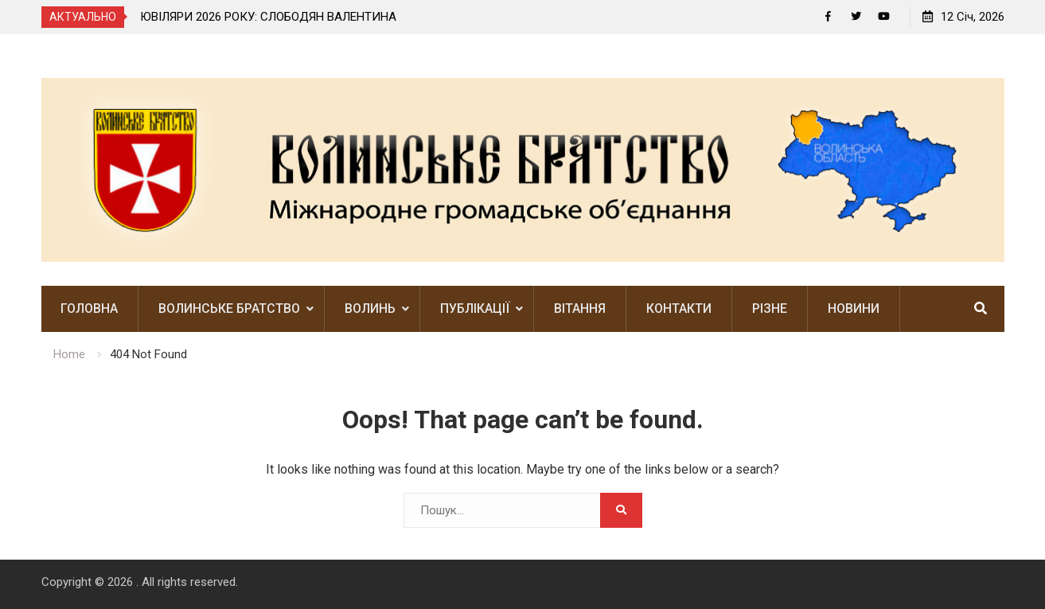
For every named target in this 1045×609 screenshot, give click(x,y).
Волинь (370, 308)
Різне (769, 308)
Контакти (679, 308)
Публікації (474, 308)
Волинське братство (229, 308)
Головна (89, 308)
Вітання (580, 308)
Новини (853, 308)
